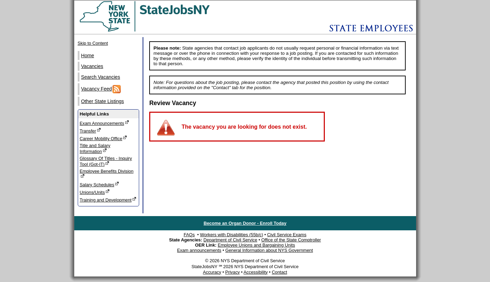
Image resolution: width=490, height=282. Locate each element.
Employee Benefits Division (107, 174)
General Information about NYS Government (269, 250)
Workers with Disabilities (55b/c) (231, 234)
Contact (279, 272)
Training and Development (108, 200)
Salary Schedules (99, 184)
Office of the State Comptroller (291, 239)
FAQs (189, 234)
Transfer (90, 131)
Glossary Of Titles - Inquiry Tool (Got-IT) (106, 161)
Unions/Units (95, 192)
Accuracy (212, 272)
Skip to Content (93, 43)
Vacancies (92, 66)
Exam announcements (199, 250)
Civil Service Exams (286, 234)
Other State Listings (102, 101)
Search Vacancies (100, 77)
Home (87, 55)
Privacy (232, 272)
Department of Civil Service (230, 239)
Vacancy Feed (101, 89)
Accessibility (256, 272)
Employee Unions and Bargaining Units (256, 245)
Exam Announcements (104, 123)
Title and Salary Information (95, 148)
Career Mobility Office (103, 138)
